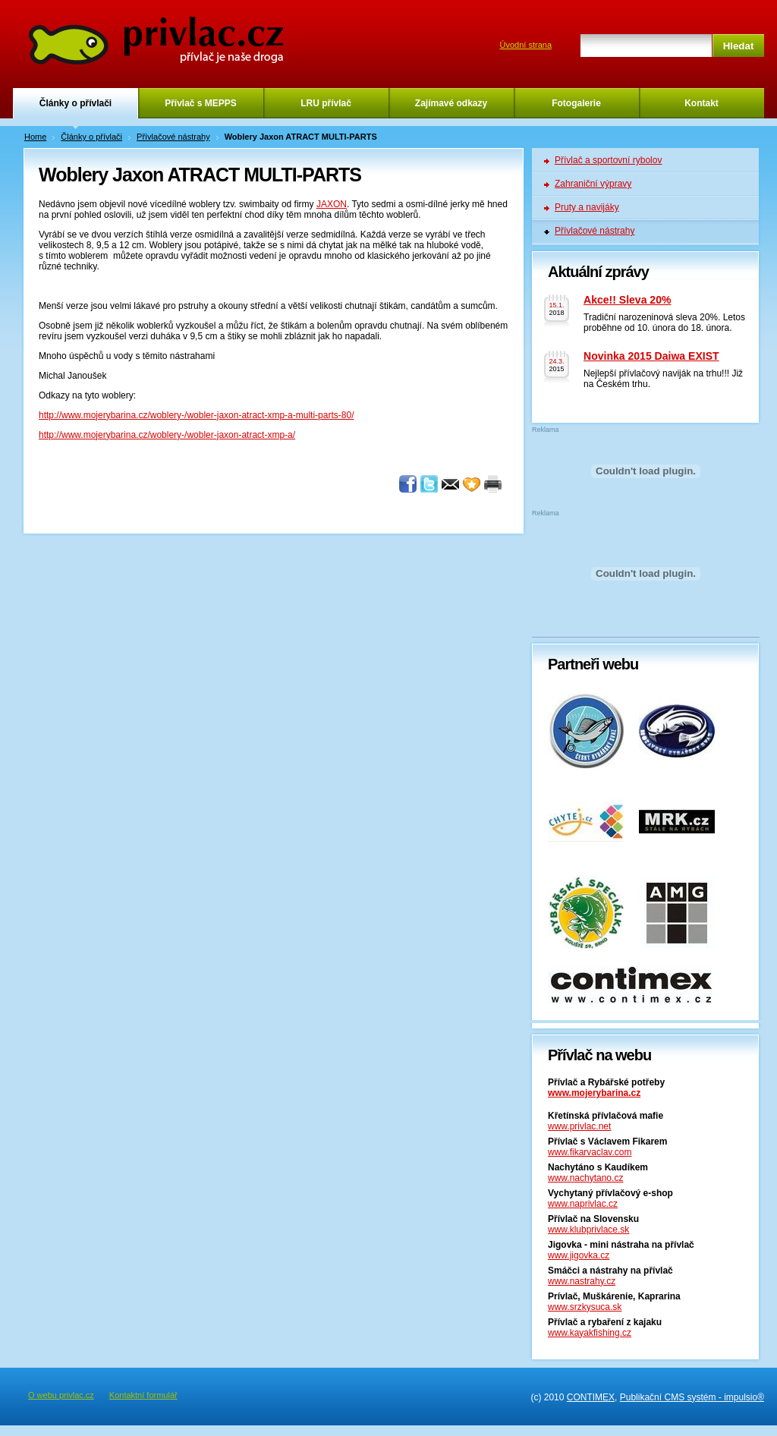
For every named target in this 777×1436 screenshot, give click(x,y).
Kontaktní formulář (143, 1395)
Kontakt (701, 103)
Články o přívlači (75, 103)
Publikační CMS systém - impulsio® (692, 1397)
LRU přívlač (325, 103)
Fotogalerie (576, 103)
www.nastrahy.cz (581, 1281)
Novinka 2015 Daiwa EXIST (651, 356)
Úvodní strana (526, 44)
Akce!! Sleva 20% (627, 300)
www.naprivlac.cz (583, 1203)
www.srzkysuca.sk (584, 1307)
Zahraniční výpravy (593, 183)
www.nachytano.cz (585, 1178)
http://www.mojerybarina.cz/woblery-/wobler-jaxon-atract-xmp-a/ (167, 435)
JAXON (331, 204)
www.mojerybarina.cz (594, 1093)
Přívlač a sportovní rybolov (608, 160)
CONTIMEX (591, 1397)
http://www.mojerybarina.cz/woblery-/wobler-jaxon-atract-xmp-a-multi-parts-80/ (196, 415)
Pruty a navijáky (587, 207)
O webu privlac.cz (61, 1395)
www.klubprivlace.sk (588, 1229)
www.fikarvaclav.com (589, 1152)
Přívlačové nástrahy (173, 136)
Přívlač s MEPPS (201, 103)
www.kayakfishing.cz (589, 1332)
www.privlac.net (579, 1126)
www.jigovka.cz (578, 1255)
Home (35, 136)
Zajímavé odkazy (451, 103)
